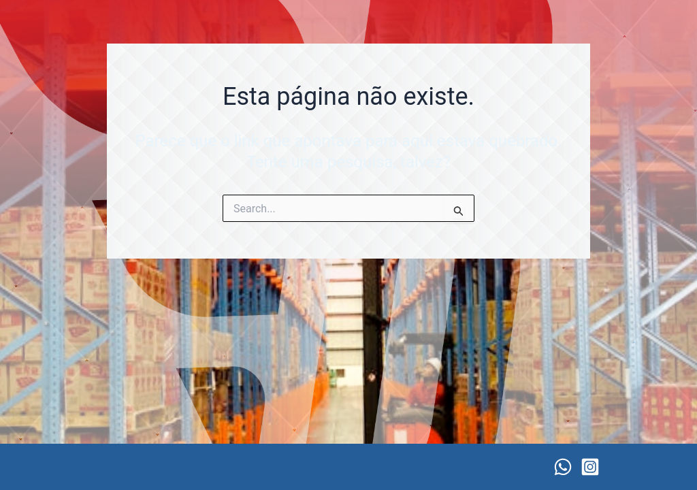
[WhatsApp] (562, 466)
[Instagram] (590, 466)
